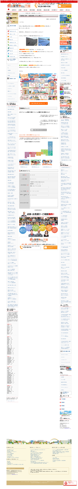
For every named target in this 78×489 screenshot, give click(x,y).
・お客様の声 (8, 462)
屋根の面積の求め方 (11, 174)
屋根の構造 (9, 111)
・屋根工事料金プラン (33, 451)
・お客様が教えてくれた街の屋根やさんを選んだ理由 (14, 464)
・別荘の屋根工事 (33, 461)
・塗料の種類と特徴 (55, 453)
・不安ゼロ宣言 (8, 452)
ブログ (23, 13)
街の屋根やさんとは (64, 56)
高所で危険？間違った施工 (12, 285)
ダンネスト (63, 364)
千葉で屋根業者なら (64, 384)
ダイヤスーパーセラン (64, 354)
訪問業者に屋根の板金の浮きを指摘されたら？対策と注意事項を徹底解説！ (66, 150)
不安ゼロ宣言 (63, 67)
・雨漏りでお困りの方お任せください (36, 453)
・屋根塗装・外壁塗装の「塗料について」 (58, 452)
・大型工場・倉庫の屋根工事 (34, 459)
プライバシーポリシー (64, 387)
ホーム (20, 13)
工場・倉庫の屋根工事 (64, 332)
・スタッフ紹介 (54, 457)
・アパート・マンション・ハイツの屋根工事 (37, 460)
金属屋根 (9, 70)
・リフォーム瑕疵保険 (10, 453)
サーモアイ (63, 357)
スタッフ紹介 (63, 379)
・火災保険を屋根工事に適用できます (36, 458)
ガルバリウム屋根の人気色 (65, 259)
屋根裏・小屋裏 (10, 193)
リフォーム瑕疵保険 (64, 70)
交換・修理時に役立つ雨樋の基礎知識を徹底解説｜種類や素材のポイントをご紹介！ (13, 305)
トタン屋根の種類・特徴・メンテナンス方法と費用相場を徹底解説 (66, 212)
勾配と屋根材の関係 (11, 205)
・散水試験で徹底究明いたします (35, 454)
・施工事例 (8, 461)
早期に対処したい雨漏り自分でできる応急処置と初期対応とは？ (66, 301)
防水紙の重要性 (10, 230)
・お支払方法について (10, 456)
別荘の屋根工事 (63, 338)
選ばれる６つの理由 (64, 62)
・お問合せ (54, 461)
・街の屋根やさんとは (10, 449)
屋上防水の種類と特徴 (11, 127)
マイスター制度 (63, 80)
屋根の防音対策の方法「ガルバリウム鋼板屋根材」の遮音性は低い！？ (66, 197)
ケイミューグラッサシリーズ (12, 101)
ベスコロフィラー (64, 359)
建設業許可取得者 (64, 382)
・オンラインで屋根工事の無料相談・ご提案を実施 (60, 449)
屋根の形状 (9, 180)
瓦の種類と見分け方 (11, 215)
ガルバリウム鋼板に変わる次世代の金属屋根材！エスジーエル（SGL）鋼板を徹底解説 (13, 278)
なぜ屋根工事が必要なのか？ (65, 167)
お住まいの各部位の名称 (11, 106)
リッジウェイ (10, 96)
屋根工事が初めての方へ (65, 54)
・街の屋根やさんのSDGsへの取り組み (12, 457)
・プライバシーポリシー (56, 459)
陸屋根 (9, 75)
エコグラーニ (10, 88)
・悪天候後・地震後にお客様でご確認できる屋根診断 (60, 451)
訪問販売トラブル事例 (64, 146)
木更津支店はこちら (68, 428)
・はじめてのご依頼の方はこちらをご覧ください (37, 449)
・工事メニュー (32, 450)
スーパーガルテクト (11, 83)
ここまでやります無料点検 (65, 75)
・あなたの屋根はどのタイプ (56, 450)
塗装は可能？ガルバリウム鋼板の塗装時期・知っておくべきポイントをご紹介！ (13, 273)
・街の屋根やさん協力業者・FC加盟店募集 (59, 460)
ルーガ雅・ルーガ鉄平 (11, 86)
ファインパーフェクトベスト (65, 362)
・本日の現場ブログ (9, 463)
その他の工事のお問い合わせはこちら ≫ (38, 103)
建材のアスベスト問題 (11, 224)
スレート (9, 65)
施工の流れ (63, 72)
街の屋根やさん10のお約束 (65, 65)
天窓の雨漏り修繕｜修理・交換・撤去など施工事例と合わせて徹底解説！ (13, 294)
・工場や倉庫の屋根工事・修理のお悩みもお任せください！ (39, 462)
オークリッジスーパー (11, 98)
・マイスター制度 (9, 455)
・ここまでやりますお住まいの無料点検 (36, 452)
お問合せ (62, 389)
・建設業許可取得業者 (55, 458)
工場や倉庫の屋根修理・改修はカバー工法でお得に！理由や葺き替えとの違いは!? (66, 315)
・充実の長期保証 (9, 454)
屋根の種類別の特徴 (11, 109)
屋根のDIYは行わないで (11, 287)
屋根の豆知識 (10, 236)
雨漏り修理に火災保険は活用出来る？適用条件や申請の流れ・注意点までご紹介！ (66, 188)
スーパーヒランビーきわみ (12, 93)
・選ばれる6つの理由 (9, 450)
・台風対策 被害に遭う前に (34, 455)
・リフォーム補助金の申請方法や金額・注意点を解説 (38, 463)
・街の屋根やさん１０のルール (11, 451)
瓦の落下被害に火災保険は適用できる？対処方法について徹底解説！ (66, 184)
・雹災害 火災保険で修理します (35, 456)
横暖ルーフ (9, 91)
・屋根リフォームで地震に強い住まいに (36, 457)
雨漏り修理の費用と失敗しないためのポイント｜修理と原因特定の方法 (66, 193)
